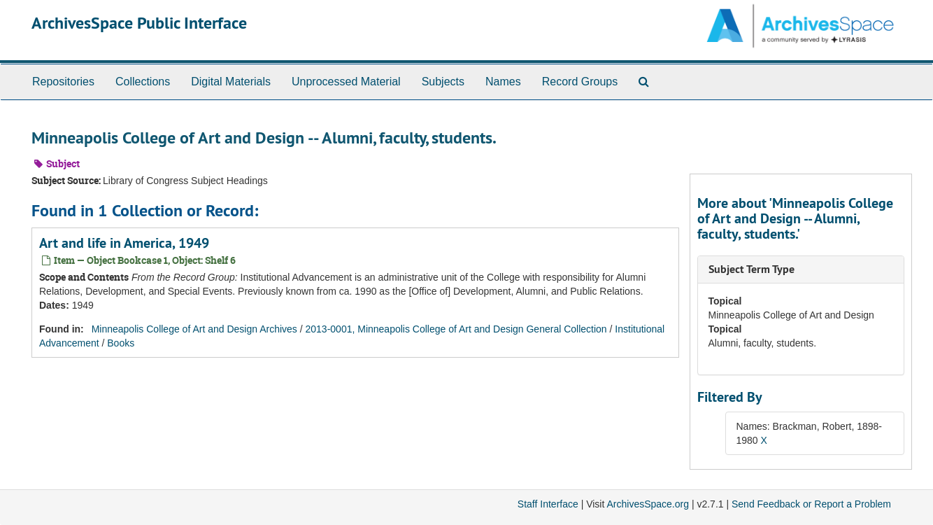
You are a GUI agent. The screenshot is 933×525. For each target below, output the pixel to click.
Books (120, 343)
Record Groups (580, 82)
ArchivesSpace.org (647, 504)
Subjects (443, 82)
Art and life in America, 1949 (124, 243)
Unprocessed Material (346, 82)
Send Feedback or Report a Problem (811, 504)
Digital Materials (231, 82)
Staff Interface (548, 504)
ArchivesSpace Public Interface (139, 23)
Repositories (63, 82)
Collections (142, 82)
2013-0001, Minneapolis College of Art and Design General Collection (456, 329)
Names (503, 82)
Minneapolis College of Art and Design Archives (194, 329)
